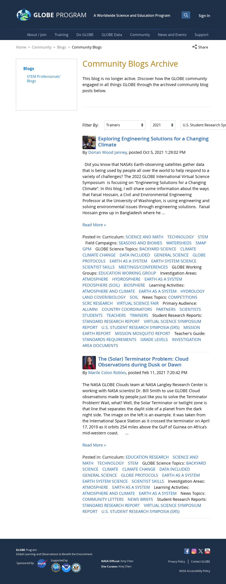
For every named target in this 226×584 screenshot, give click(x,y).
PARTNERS (166, 309)
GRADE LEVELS (154, 339)
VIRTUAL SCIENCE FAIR (138, 303)
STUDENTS (93, 315)
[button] (201, 47)
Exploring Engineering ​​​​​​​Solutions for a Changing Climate (153, 141)
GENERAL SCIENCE (172, 255)
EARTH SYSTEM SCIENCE (174, 261)
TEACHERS (117, 315)
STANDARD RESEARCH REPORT (111, 321)
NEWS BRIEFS (141, 499)
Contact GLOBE (200, 561)
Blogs (61, 47)
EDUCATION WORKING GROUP (128, 273)
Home (21, 47)
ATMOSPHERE (95, 279)
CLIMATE (188, 249)
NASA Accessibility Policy (194, 571)
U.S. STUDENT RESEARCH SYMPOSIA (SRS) (141, 327)
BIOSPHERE (135, 285)
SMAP (201, 242)
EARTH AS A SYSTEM (129, 261)
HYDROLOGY (193, 291)
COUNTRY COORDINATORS (127, 309)
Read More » (94, 224)
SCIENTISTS (191, 309)
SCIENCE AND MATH (145, 236)
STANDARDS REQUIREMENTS (110, 339)
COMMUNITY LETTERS (103, 499)
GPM (87, 249)
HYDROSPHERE (127, 279)
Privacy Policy (176, 561)
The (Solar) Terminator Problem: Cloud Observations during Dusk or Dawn (143, 361)
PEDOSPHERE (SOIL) (101, 285)
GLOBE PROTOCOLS (140, 475)
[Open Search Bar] (186, 15)
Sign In (204, 15)
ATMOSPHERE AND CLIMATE (109, 291)
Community (42, 47)
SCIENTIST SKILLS (99, 267)
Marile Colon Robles (107, 372)
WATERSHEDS (179, 242)
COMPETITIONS (183, 297)
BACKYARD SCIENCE (158, 249)
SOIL (134, 297)
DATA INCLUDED (135, 255)
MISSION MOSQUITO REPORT (143, 333)
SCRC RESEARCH (98, 303)
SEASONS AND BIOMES (141, 242)
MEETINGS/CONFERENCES (144, 267)
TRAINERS (139, 315)
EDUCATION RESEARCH (148, 457)
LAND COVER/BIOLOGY (104, 297)
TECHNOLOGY (181, 236)
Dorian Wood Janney (107, 152)
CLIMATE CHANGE (99, 255)
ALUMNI (90, 309)
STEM (203, 236)
